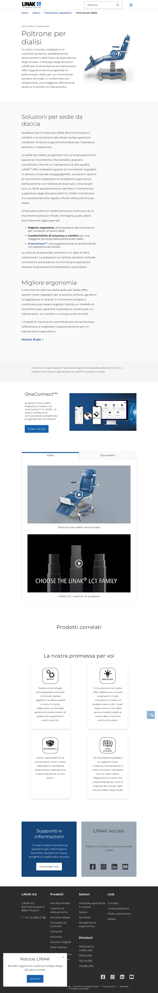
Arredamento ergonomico (87, 924)
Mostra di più (31, 339)
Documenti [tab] (107, 455)
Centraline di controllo (58, 924)
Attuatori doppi (60, 917)
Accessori (56, 936)
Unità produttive (118, 908)
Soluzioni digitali (60, 942)
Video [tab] (50, 455)
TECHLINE (85, 960)
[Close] (63, 957)
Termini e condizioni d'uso (86, 986)
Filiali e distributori (119, 913)
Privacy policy (109, 986)
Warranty (124, 986)
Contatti (113, 903)
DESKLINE (85, 955)
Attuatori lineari (60, 903)
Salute (83, 912)
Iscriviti (35, 978)
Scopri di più (36, 428)
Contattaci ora (49, 866)
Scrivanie (84, 917)
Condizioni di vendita (79, 989)
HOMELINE (86, 966)
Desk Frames (58, 947)
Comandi (56, 931)
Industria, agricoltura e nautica (92, 905)
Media (112, 919)
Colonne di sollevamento (59, 910)
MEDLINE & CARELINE (86, 948)
